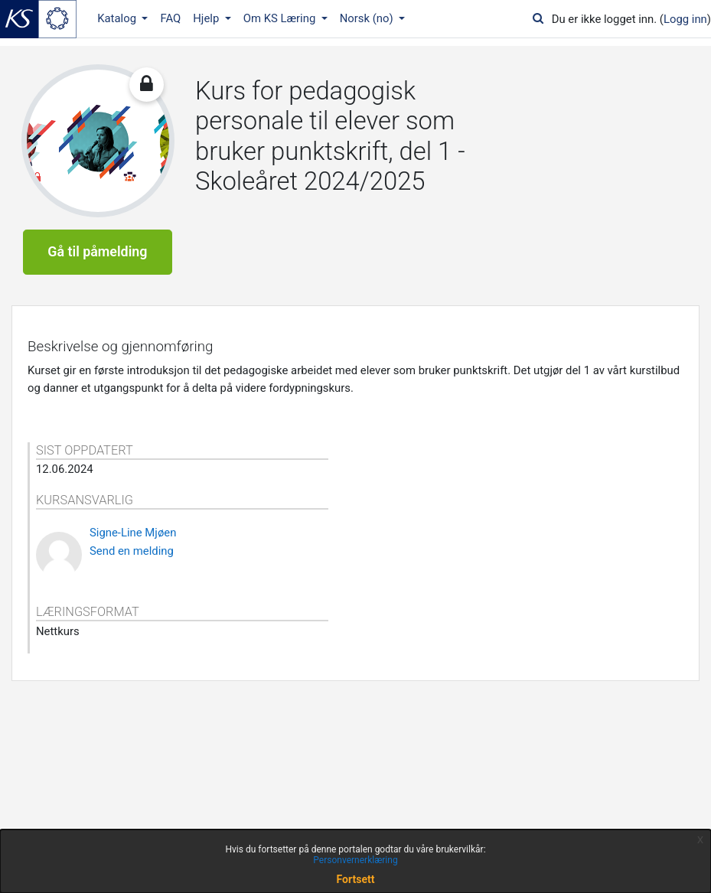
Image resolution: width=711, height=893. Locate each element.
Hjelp (207, 18)
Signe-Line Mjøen (133, 532)
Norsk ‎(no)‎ (368, 18)
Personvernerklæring (355, 860)
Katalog (118, 18)
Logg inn (685, 19)
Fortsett (356, 879)
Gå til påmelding (97, 251)
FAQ (170, 18)
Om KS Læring (280, 18)
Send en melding (132, 551)
